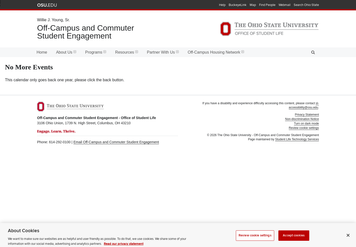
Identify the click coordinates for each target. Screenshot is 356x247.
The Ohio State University (47, 5)
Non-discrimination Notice (302, 119)
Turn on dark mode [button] (306, 123)
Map (253, 5)
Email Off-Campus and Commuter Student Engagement (116, 142)
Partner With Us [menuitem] (163, 52)
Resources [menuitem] (126, 52)
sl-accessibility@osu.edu (304, 105)
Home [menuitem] (42, 52)
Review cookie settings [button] (304, 128)
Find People (267, 5)
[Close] (348, 238)
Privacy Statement (307, 114)
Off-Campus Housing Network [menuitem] (216, 52)
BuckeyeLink (237, 5)
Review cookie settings (255, 238)
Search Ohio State (306, 5)
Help (222, 5)
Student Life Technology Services (297, 139)
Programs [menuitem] (95, 52)
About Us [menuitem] (66, 52)
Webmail (284, 5)
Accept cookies (294, 238)
